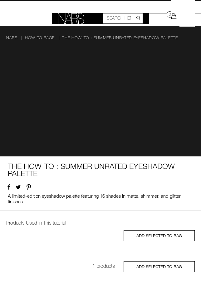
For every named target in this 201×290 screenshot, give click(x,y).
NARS (11, 37)
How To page (40, 37)
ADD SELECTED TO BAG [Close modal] (159, 235)
